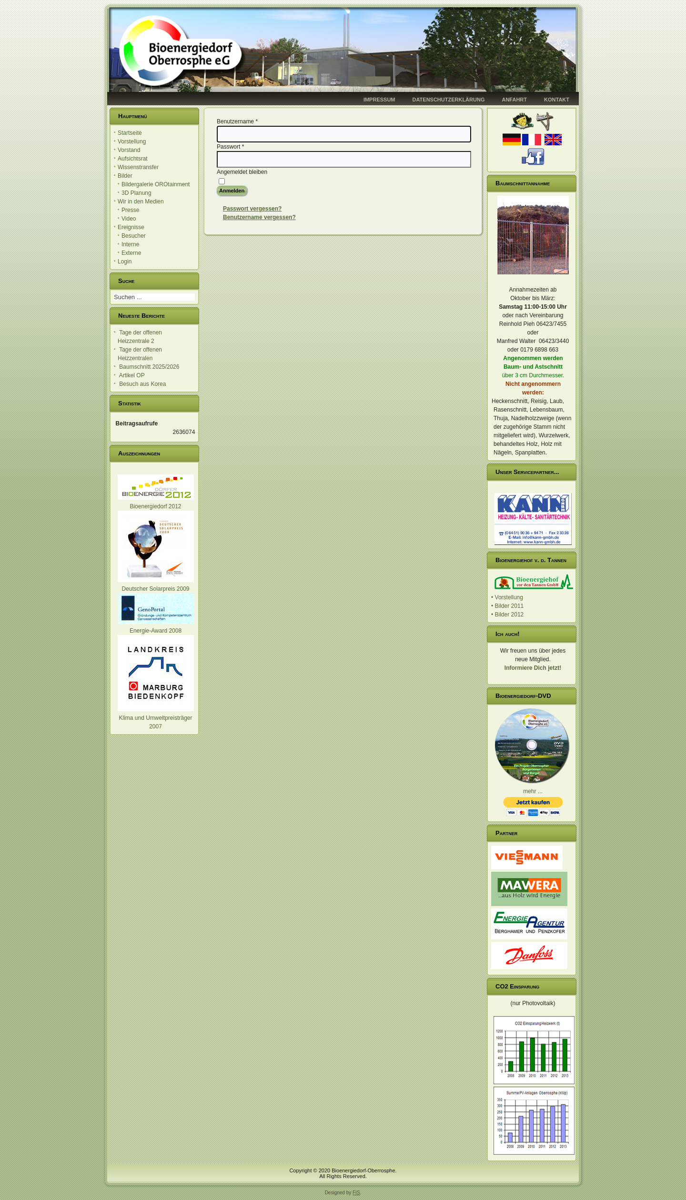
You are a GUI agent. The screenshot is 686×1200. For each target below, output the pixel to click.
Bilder (125, 175)
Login (124, 261)
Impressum (379, 99)
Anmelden (231, 190)
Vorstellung (132, 141)
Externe (131, 253)
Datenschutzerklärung (449, 99)
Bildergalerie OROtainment (155, 184)
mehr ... (533, 791)
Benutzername (237, 121)
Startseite (130, 133)
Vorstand (129, 150)
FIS (356, 1192)
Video (128, 218)
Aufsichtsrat (133, 158)
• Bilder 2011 (507, 606)
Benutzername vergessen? (259, 217)
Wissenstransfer (138, 167)
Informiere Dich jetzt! (532, 668)
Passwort (230, 146)
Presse (130, 210)
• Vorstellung (507, 597)
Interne (130, 244)
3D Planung (136, 193)
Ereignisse (131, 227)
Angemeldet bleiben (242, 172)
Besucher (133, 235)
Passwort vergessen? (252, 208)
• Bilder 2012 (507, 614)
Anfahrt (514, 99)
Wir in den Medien (141, 201)
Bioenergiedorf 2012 (155, 506)
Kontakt (556, 99)
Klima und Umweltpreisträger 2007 (156, 718)
